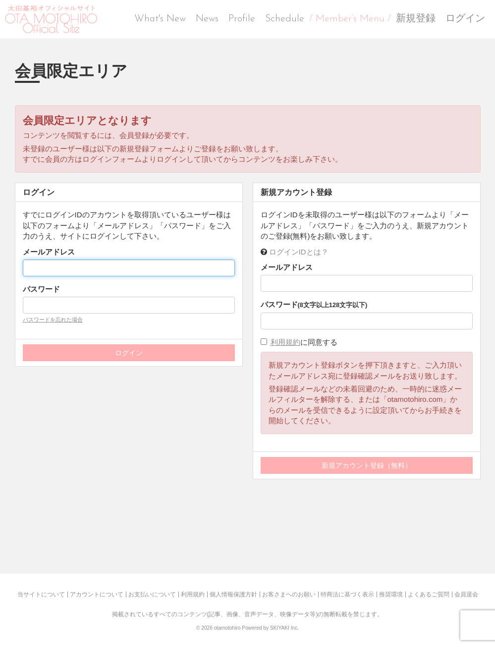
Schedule (284, 19)
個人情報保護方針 (233, 594)
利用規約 (285, 342)
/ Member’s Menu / (350, 19)
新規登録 (416, 19)
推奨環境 (391, 594)
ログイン (465, 19)
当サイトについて (41, 594)
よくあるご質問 (428, 594)
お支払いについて (152, 594)
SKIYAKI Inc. (284, 628)
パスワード (41, 289)
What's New (160, 19)
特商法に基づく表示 (347, 594)
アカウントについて (96, 594)
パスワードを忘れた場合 (53, 320)
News (207, 19)
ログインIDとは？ (299, 252)
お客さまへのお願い (289, 594)
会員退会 (466, 594)
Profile (241, 19)
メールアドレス (49, 252)
